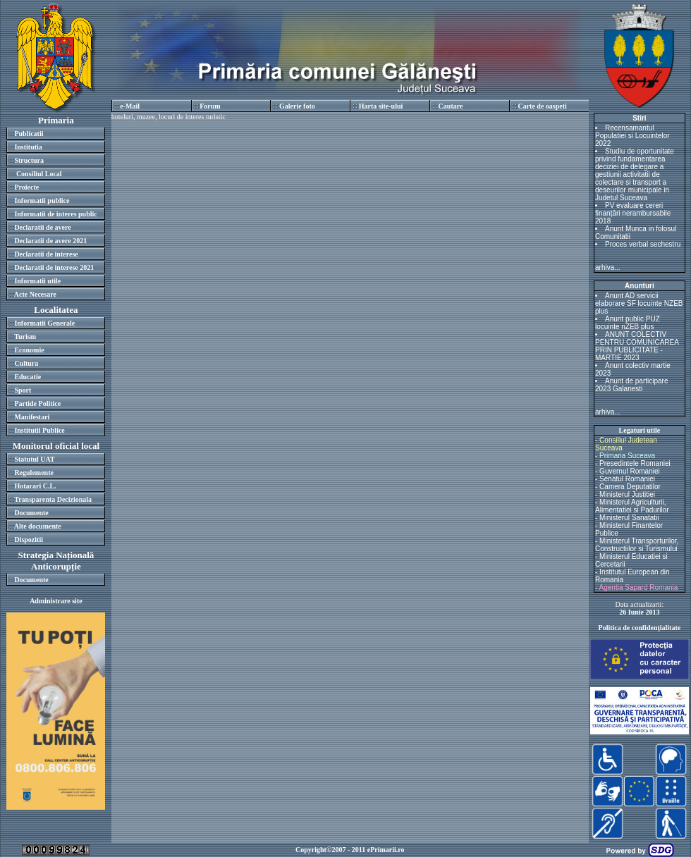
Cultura (26, 363)
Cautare (451, 106)
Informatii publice (41, 200)
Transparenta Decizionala (53, 499)
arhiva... (607, 267)
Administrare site (56, 601)
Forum (210, 106)
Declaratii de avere (42, 227)
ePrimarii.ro (386, 849)
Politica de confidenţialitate (640, 627)
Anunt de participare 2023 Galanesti (631, 385)
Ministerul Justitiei (627, 494)
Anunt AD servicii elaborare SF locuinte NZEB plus (639, 303)
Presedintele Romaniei (635, 463)
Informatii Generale (44, 323)
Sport (22, 390)
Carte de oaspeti (542, 106)
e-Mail (130, 106)
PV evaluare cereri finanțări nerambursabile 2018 (633, 213)
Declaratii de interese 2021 (54, 267)
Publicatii (28, 133)
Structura (29, 160)
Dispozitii (28, 539)
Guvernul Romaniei (629, 471)
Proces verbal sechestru (642, 244)
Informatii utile (37, 281)
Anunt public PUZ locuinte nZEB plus (627, 323)
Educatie (27, 377)
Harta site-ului (381, 106)
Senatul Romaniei (627, 479)
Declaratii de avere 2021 (50, 241)
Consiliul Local (37, 174)
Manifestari (31, 417)
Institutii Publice (39, 430)
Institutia (28, 147)
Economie (29, 350)
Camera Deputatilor (630, 487)
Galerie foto (297, 106)
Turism (25, 336)
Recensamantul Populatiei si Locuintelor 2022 (632, 135)
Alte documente (37, 526)
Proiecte (26, 187)
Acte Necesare (35, 294)
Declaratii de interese (46, 254)
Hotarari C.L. (35, 486)
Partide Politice (37, 403)
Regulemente (34, 472)
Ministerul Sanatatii (629, 518)
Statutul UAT (34, 459)
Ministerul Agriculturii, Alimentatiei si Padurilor (632, 506)
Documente (31, 513)
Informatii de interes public (55, 214)
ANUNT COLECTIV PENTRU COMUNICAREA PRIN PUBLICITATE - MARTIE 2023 (636, 346)
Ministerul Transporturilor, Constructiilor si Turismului (636, 545)
